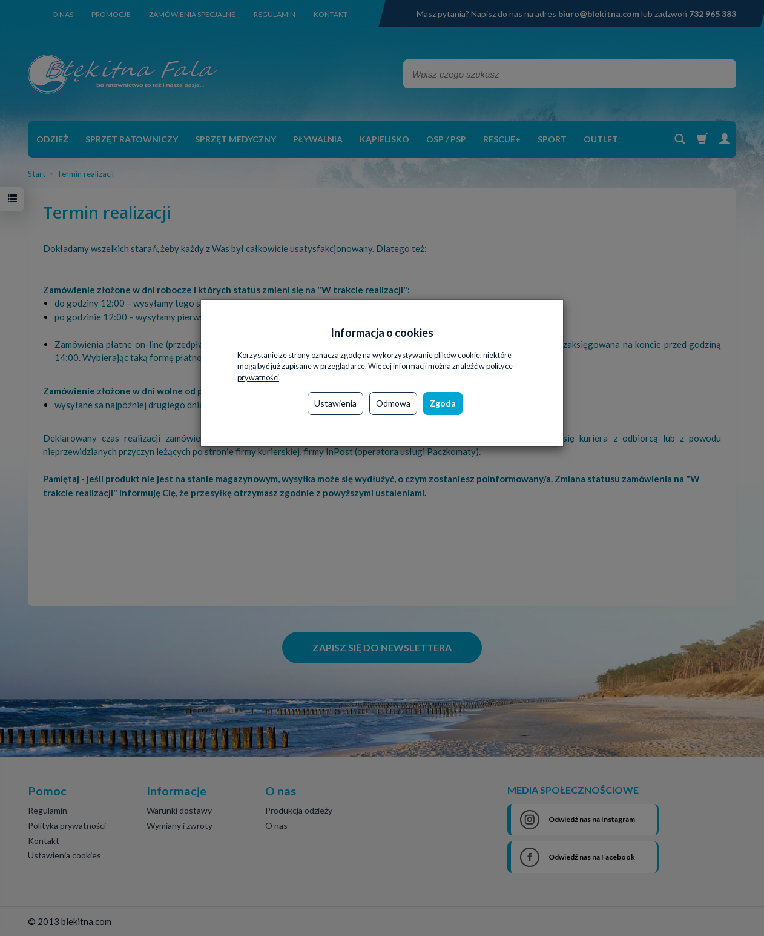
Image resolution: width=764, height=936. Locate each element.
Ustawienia (335, 403)
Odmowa (393, 403)
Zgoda (443, 403)
